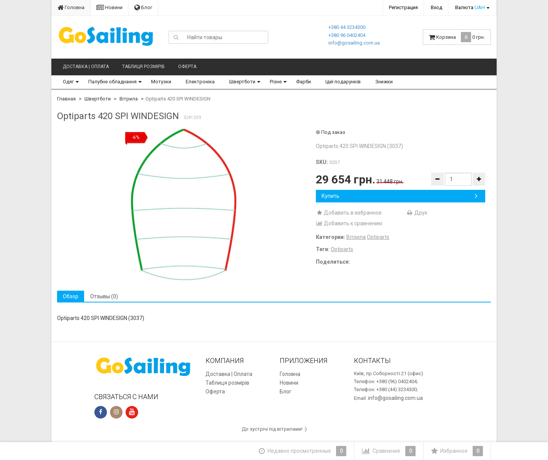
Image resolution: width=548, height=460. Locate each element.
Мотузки (161, 81)
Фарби (303, 81)
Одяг (68, 81)
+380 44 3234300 (346, 27)
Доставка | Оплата (86, 66)
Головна (70, 7)
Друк (416, 213)
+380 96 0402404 (346, 35)
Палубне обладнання (112, 81)
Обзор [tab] (70, 296)
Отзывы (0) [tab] (104, 296)
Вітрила (128, 99)
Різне (276, 81)
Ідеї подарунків (343, 81)
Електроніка (200, 81)
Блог (143, 7)
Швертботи (242, 81)
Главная (66, 99)
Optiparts (378, 237)
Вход (436, 7)
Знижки (384, 81)
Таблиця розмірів (143, 66)
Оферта (187, 66)
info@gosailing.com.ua (354, 43)
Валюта (470, 7)
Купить (400, 196)
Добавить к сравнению (349, 223)
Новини (109, 7)
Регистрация (403, 7)
